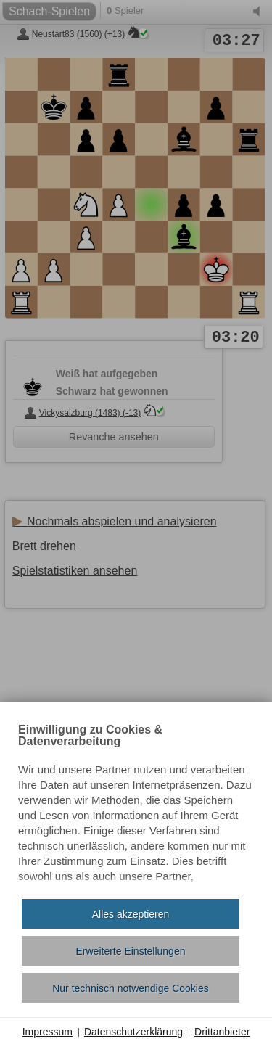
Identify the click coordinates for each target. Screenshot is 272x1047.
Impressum (47, 1032)
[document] (136, 806)
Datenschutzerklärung (133, 1032)
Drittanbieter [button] (222, 1032)
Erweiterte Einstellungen (131, 951)
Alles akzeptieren (131, 914)
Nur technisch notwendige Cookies (130, 988)
